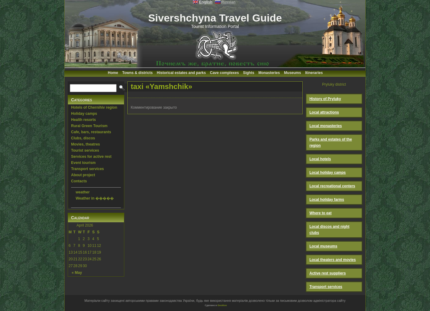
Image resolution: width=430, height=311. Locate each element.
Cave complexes (224, 73)
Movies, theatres (85, 144)
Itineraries (314, 73)
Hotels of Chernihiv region (94, 107)
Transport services (87, 169)
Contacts (79, 181)
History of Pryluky (325, 99)
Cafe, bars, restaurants (91, 132)
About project (83, 175)
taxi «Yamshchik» (161, 86)
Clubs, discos (83, 138)
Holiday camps (84, 113)
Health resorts (83, 120)
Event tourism (83, 163)
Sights (248, 73)
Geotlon (222, 305)
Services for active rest (91, 156)
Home (113, 73)
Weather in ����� (95, 198)
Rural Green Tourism (89, 126)
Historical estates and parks (181, 73)
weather (83, 192)
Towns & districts (137, 73)
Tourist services (85, 150)
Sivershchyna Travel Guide (215, 18)
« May (77, 272)
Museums (292, 73)
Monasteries (269, 73)
